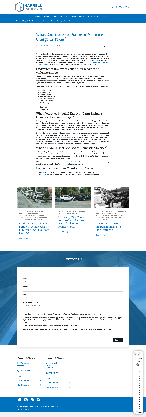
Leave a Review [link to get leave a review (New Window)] (30, 380)
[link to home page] (28, 7)
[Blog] (96, 16)
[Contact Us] (106, 16)
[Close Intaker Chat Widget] (139, 352)
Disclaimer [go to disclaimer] (54, 406)
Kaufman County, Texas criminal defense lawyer (86, 162)
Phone (25, 286)
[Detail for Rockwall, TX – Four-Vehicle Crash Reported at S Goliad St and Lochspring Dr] (73, 211)
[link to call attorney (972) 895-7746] (120, 7)
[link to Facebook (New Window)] (19, 399)
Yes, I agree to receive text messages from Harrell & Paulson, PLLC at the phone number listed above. (63, 314)
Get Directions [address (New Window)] (30, 385)
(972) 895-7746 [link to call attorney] (24, 371)
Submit (118, 340)
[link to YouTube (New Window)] (38, 399)
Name (25, 278)
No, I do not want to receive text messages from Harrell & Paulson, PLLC (52, 325)
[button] (51, 16)
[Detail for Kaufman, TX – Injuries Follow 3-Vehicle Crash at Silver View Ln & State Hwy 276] (34, 214)
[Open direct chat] (135, 352)
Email (25, 294)
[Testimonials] (78, 16)
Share (106, 46)
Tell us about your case (31, 302)
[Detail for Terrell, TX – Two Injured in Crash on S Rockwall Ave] (111, 213)
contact (46, 174)
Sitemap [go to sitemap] (44, 406)
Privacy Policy (23, 409)
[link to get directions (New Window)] (30, 365)
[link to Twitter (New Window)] (26, 399)
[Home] (37, 16)
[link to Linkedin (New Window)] (32, 399)
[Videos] (89, 16)
